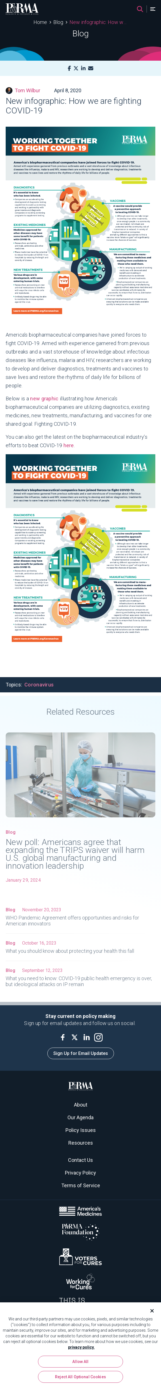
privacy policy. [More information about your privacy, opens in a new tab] (81, 1349)
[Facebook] (69, 68)
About (80, 1105)
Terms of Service (80, 1185)
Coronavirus (39, 685)
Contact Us (80, 1160)
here (68, 445)
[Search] (140, 9)
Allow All (80, 1363)
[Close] (149, 1312)
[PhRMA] (22, 9)
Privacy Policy (80, 1173)
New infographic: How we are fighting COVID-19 (98, 22)
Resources (80, 1143)
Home (40, 22)
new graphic (44, 398)
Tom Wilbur (23, 90)
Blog (58, 22)
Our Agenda (80, 1117)
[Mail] (90, 68)
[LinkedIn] (83, 68)
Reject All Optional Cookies (80, 1378)
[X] (76, 68)
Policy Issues (80, 1130)
